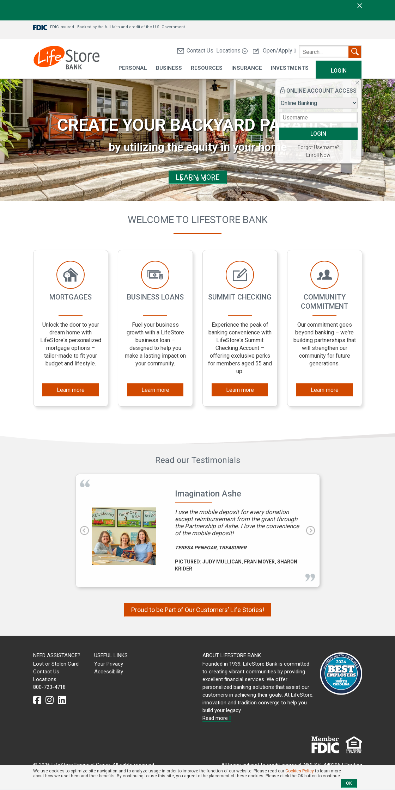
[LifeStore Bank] (66, 58)
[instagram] (49, 700)
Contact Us (195, 50)
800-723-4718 (49, 687)
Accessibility (108, 671)
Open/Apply (274, 50)
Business (169, 68)
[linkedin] (62, 700)
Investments (290, 68)
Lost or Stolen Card (56, 664)
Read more (216, 718)
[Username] (318, 117)
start (182, 179)
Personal (133, 68)
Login (339, 70)
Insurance (246, 68)
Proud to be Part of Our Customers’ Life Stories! (197, 609)
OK (349, 783)
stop (212, 179)
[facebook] (37, 700)
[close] (359, 5)
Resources (207, 68)
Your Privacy (108, 664)
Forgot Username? (318, 147)
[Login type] (318, 103)
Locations (232, 50)
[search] (330, 52)
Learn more (71, 390)
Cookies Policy (299, 771)
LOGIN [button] (318, 133)
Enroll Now (318, 155)
